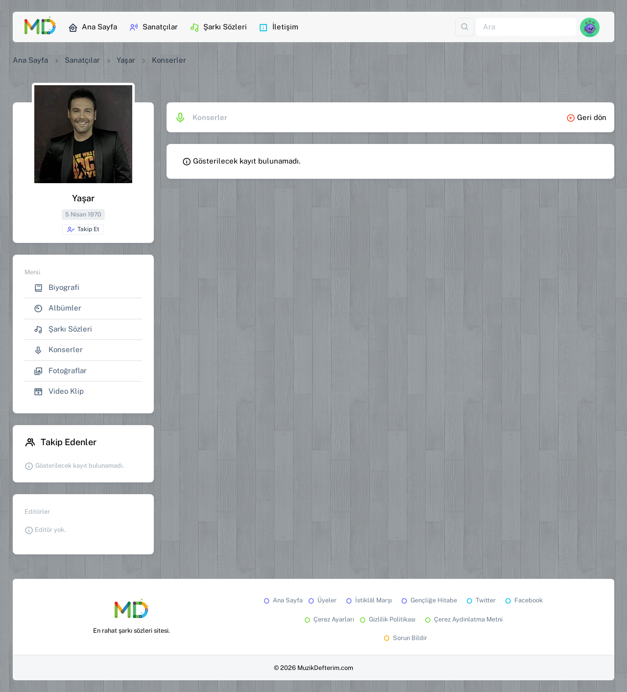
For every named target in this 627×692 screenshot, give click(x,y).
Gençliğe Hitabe (428, 600)
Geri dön (586, 117)
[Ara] (526, 27)
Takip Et (83, 229)
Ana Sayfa (92, 27)
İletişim (278, 27)
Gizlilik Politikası (386, 619)
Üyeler (322, 600)
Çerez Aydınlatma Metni (463, 619)
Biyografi (56, 287)
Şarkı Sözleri (218, 27)
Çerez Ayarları (328, 619)
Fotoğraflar (60, 371)
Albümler (57, 308)
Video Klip (59, 391)
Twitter (480, 600)
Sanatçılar (153, 27)
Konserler (58, 350)
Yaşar (126, 60)
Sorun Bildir (404, 638)
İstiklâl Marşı (368, 600)
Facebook (523, 600)
